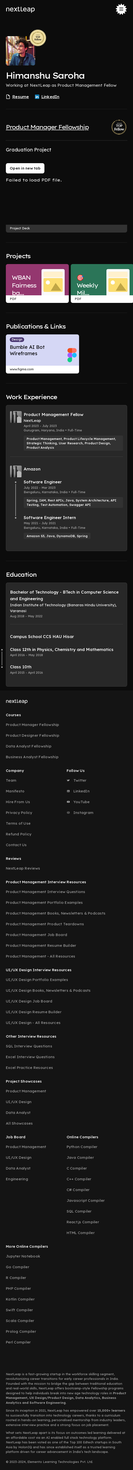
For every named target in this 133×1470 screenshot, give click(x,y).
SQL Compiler (79, 1211)
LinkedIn (78, 791)
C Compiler (77, 1168)
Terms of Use (18, 823)
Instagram (80, 812)
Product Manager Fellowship (47, 127)
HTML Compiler (81, 1232)
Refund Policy (18, 834)
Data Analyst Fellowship (28, 746)
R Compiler (16, 1277)
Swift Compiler (19, 1310)
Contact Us (16, 844)
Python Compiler (82, 1146)
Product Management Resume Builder (41, 945)
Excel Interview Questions (30, 1057)
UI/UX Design (18, 1101)
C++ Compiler (79, 1179)
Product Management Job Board (36, 934)
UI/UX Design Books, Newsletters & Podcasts (48, 990)
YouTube (78, 801)
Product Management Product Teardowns (45, 924)
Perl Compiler (18, 1342)
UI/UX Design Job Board (29, 1001)
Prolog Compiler (21, 1331)
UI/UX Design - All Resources (33, 1022)
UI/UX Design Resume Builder (33, 1012)
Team (11, 780)
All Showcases (19, 1123)
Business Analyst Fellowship (32, 757)
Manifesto (15, 791)
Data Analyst (18, 1112)
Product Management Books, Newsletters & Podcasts (55, 913)
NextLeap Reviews (23, 868)
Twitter (77, 780)
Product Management (26, 1091)
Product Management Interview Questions (45, 891)
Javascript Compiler (86, 1200)
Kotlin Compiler (20, 1299)
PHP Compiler (18, 1288)
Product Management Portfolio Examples (44, 902)
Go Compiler (17, 1267)
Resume (17, 96)
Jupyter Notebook (23, 1256)
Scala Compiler (20, 1320)
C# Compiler (78, 1189)
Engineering (17, 1179)
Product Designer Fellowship (32, 735)
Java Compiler (80, 1157)
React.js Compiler (83, 1222)
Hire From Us (18, 801)
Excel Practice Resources (29, 1067)
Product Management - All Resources (40, 956)
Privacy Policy (19, 812)
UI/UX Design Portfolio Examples (37, 979)
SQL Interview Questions (29, 1046)
